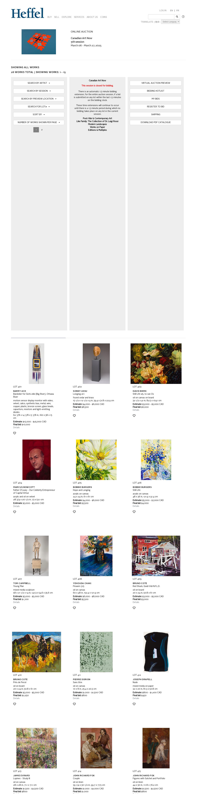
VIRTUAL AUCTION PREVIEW (155, 83)
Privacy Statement (21, 726)
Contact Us (135, 723)
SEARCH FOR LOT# (39, 107)
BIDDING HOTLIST (155, 91)
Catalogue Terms (21, 720)
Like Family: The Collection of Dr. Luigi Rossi (97, 121)
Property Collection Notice (25, 723)
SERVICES (79, 17)
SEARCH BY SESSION (39, 91)
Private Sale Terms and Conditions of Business (93, 720)
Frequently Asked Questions (26, 717)
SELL (56, 17)
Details (16, 233)
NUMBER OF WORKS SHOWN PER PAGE (39, 122)
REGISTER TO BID (155, 107)
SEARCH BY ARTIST (39, 83)
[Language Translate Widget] (170, 21)
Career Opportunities (139, 726)
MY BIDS (156, 99)
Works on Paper (97, 127)
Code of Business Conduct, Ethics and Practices (93, 726)
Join (63, 680)
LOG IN (162, 11)
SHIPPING (155, 115)
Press (132, 720)
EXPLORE (67, 17)
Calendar (134, 717)
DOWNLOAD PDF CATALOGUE (156, 122)
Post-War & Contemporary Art (97, 119)
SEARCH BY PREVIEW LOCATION (38, 99)
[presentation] (35, 691)
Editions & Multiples (97, 130)
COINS (103, 17)
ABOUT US (92, 17)
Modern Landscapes (97, 124)
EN (171, 10)
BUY (50, 17)
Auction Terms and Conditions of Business (91, 717)
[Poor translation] (10, 759)
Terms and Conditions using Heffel (87, 723)
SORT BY (39, 115)
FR (177, 10)
